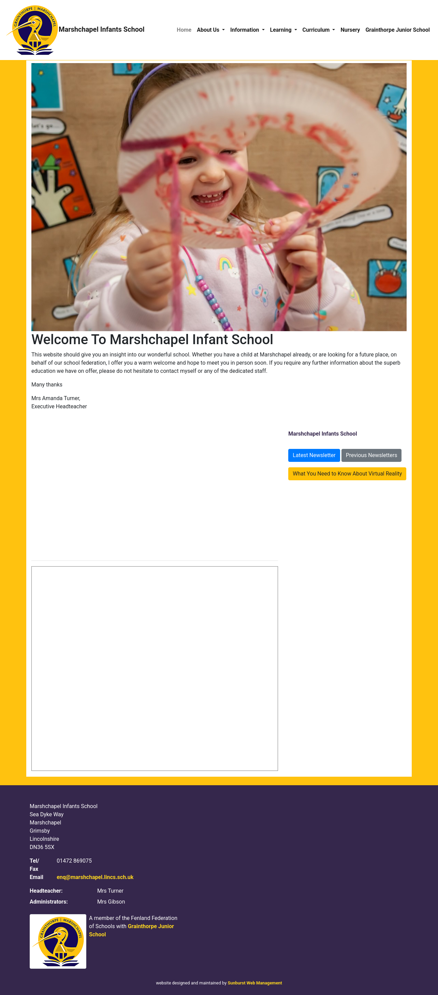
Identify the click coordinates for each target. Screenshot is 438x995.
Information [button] (245, 30)
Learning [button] (281, 30)
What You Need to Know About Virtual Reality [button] (347, 473)
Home (184, 30)
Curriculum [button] (317, 30)
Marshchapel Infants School (75, 30)
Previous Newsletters (371, 455)
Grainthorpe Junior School (397, 30)
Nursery (350, 30)
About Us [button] (209, 30)
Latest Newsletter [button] (314, 455)
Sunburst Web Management (255, 982)
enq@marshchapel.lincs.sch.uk (95, 877)
